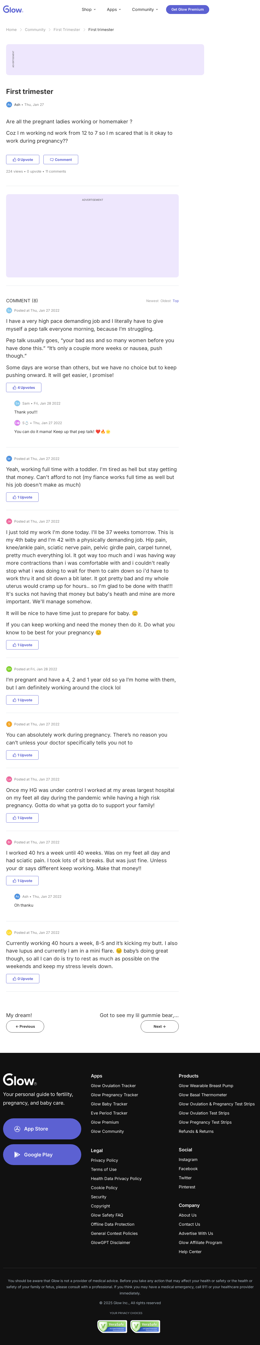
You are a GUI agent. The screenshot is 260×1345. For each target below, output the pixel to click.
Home (11, 29)
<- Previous (25, 1026)
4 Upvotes (23, 387)
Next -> (160, 1026)
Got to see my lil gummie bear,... (139, 1015)
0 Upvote (22, 159)
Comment (61, 159)
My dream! (19, 1015)
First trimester (101, 29)
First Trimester (67, 29)
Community (35, 29)
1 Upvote (22, 497)
